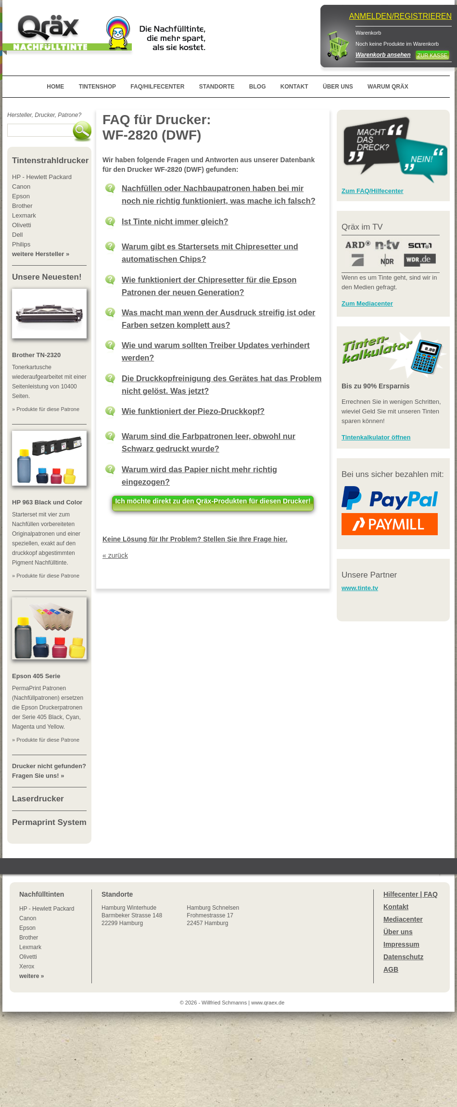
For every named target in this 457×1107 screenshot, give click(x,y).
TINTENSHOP (97, 86)
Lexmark (30, 947)
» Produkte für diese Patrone (45, 409)
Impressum (401, 944)
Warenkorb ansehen (382, 54)
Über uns (398, 932)
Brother (28, 937)
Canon (27, 918)
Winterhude (132, 915)
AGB (390, 969)
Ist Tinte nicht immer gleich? (175, 221)
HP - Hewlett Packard (47, 908)
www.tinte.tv (360, 588)
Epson (27, 928)
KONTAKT (294, 86)
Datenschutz (403, 957)
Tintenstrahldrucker (50, 160)
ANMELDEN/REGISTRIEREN (400, 16)
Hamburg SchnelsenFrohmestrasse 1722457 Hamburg (213, 915)
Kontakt (395, 907)
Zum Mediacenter (367, 303)
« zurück (115, 555)
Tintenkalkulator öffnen (376, 437)
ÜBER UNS (338, 86)
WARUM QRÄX (388, 86)
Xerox (26, 966)
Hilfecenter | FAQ (410, 894)
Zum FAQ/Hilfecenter (373, 190)
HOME (55, 86)
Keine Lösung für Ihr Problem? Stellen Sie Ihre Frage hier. (194, 539)
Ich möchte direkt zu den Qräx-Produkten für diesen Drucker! (212, 501)
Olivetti (28, 956)
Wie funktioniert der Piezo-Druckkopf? (193, 411)
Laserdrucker (38, 798)
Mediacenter (403, 919)
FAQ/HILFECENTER (157, 86)
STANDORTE (217, 86)
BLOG (257, 86)
